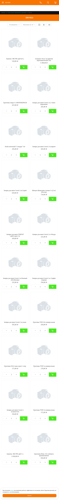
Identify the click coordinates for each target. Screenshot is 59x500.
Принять (29, 495)
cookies (12, 490)
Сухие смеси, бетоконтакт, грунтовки (16, 12)
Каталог (3, 12)
